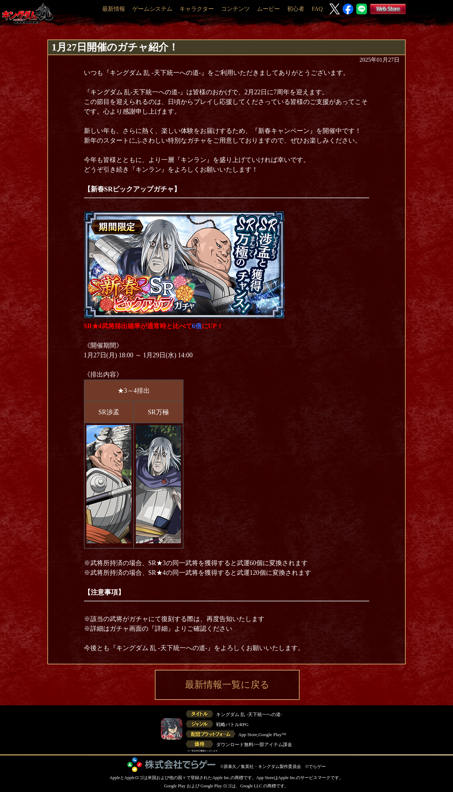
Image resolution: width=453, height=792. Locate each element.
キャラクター (197, 9)
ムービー (268, 9)
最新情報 (113, 9)
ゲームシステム (152, 9)
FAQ (317, 9)
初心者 (295, 9)
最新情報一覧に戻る (227, 684)
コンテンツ (235, 9)
